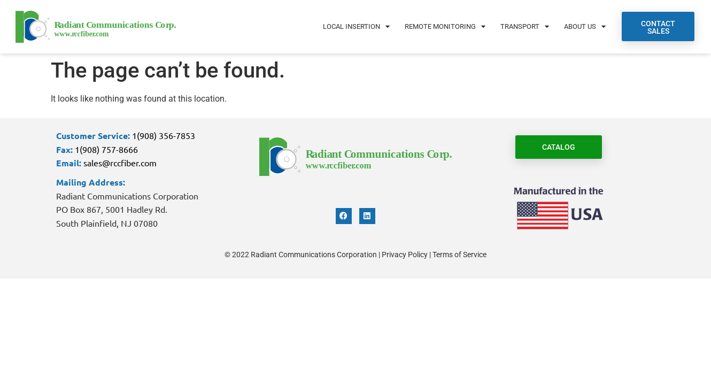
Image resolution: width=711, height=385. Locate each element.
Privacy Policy (405, 254)
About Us (585, 26)
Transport (524, 26)
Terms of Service (459, 254)
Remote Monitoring (445, 26)
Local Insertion (356, 26)
